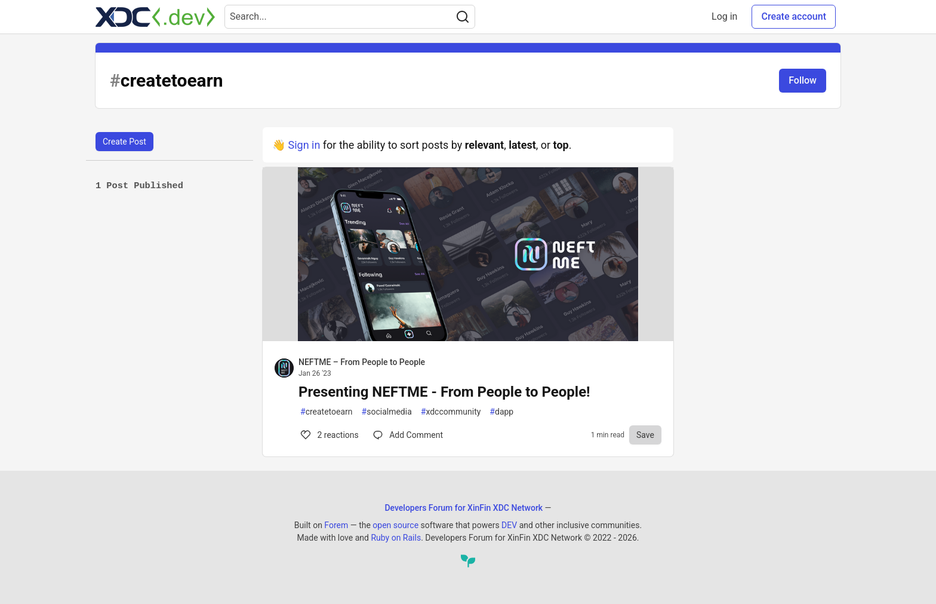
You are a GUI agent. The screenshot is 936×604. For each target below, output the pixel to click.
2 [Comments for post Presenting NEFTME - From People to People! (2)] (328, 435)
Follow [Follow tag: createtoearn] (803, 80)
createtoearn (326, 412)
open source (395, 525)
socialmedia (387, 412)
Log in (724, 16)
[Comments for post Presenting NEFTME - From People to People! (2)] (408, 434)
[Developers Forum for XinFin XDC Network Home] (155, 17)
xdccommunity (451, 412)
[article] (468, 337)
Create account (793, 16)
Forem (336, 525)
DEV (509, 525)
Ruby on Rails (396, 537)
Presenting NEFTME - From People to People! (444, 392)
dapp (501, 412)
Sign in (304, 145)
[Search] (463, 16)
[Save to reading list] (645, 434)
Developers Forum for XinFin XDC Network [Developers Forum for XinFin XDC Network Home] (463, 508)
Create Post (124, 141)
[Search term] (349, 17)
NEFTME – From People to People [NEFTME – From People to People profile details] (361, 362)
